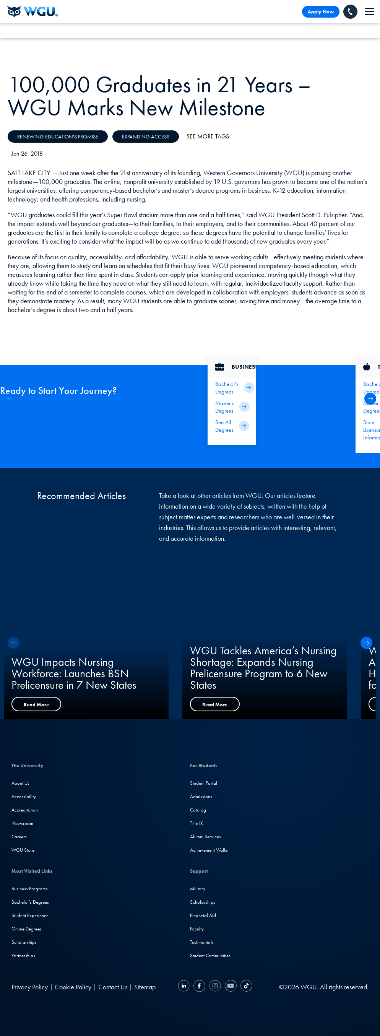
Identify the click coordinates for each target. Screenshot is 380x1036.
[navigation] (369, 11)
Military (197, 888)
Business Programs (29, 888)
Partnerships (23, 955)
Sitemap (145, 986)
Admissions (201, 796)
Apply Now (321, 11)
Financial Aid (203, 915)
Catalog (198, 810)
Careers (19, 836)
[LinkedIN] (185, 987)
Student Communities (210, 955)
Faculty (197, 928)
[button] (370, 399)
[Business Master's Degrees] (231, 406)
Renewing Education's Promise (57, 136)
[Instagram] (215, 987)
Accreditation (24, 810)
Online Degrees (26, 928)
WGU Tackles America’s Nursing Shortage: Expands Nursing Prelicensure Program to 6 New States (263, 667)
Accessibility (23, 796)
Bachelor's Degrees (30, 902)
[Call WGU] (350, 12)
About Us (20, 783)
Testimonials (202, 942)
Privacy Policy (29, 986)
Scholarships (24, 942)
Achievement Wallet (209, 850)
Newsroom (22, 823)
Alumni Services (205, 836)
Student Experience (30, 915)
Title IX (196, 823)
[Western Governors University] (32, 11)
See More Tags (208, 136)
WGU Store (22, 850)
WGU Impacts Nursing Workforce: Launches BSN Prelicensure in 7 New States (73, 673)
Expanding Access (145, 136)
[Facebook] (199, 987)
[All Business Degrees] (231, 426)
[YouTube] (231, 987)
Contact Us (112, 986)
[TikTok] (245, 987)
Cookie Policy (73, 986)
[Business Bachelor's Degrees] (231, 387)
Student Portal (203, 783)
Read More (36, 704)
